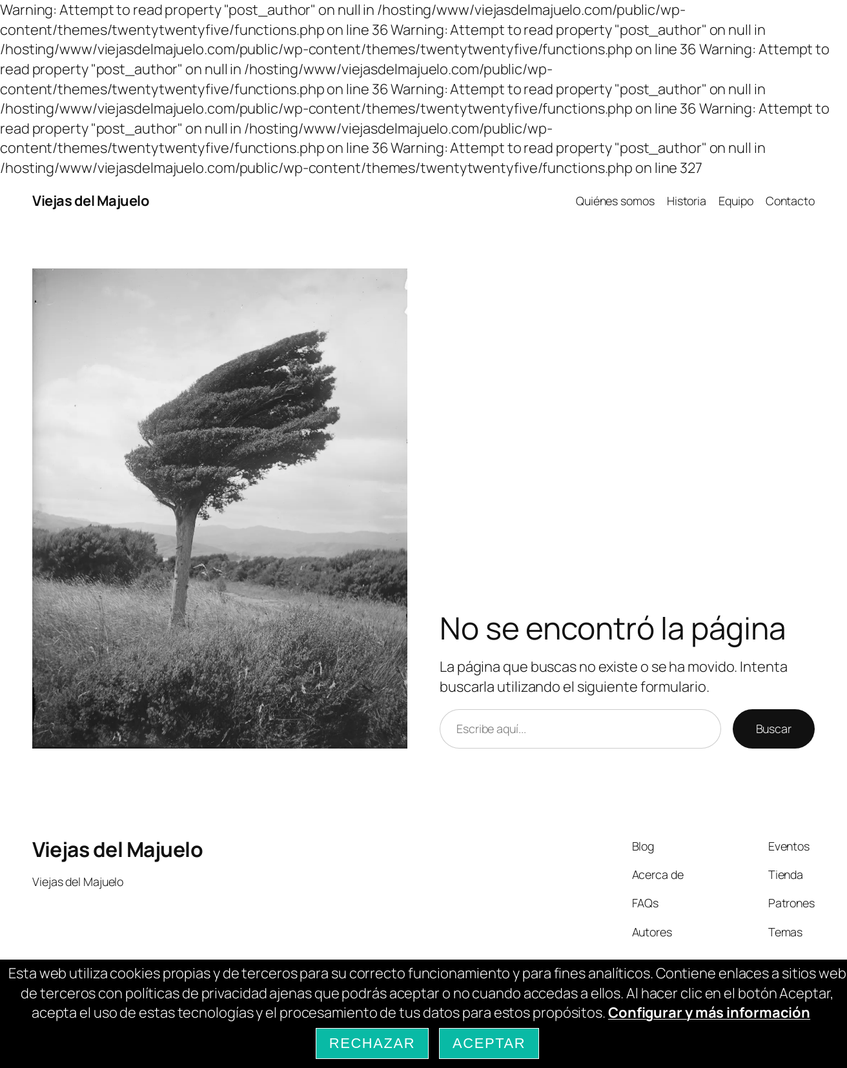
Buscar (773, 728)
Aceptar (489, 1043)
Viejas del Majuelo (90, 200)
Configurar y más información (709, 1012)
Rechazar (372, 1043)
